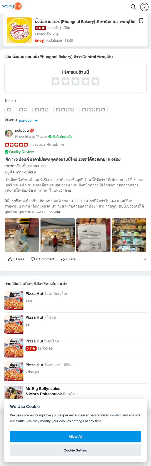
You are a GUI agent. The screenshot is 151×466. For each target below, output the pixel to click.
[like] (15, 259)
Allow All (75, 436)
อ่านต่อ (54, 211)
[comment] (42, 259)
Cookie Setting (75, 450)
